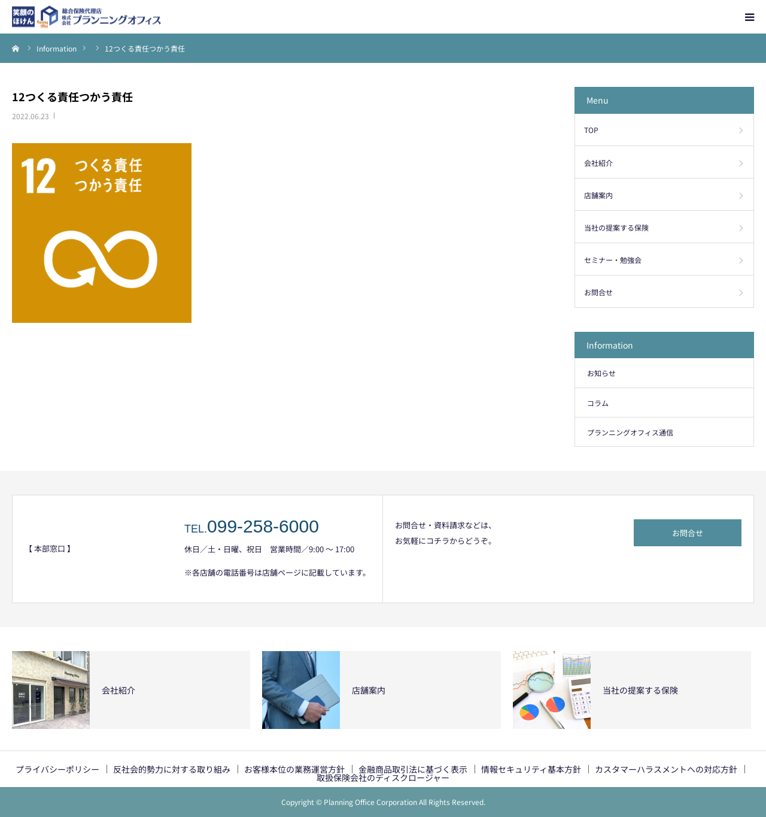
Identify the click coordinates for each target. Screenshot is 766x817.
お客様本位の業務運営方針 (294, 769)
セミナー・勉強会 (613, 260)
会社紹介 (598, 163)
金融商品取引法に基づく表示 (412, 769)
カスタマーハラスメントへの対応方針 (666, 769)
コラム (598, 403)
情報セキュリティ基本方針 (531, 769)
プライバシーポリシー (57, 769)
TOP (591, 130)
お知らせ (601, 373)
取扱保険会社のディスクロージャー (383, 777)
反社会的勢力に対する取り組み (171, 769)
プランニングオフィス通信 (630, 432)
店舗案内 (598, 195)
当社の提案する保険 (616, 227)
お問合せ (598, 292)
